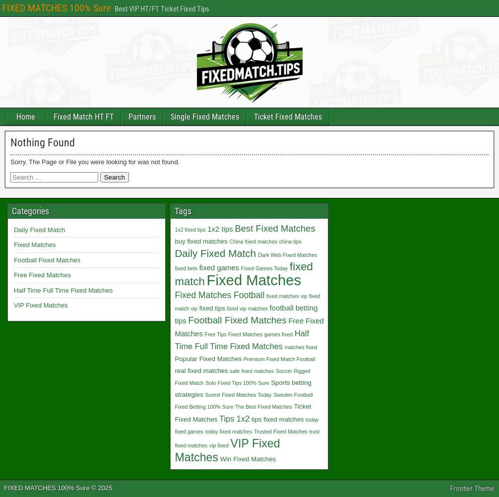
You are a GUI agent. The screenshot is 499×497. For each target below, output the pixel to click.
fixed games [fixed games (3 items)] (219, 267)
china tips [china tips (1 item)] (290, 242)
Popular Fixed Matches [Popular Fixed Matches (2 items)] (208, 359)
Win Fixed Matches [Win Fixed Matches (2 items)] (248, 459)
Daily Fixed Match (39, 230)
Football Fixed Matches (47, 260)
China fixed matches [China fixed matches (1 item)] (254, 242)
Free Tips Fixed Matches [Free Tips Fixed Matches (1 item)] (234, 334)
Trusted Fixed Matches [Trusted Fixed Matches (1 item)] (281, 432)
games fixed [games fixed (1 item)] (278, 334)
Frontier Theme (472, 488)
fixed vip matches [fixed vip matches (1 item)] (247, 308)
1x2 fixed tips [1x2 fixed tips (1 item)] (190, 230)
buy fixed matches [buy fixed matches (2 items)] (201, 241)
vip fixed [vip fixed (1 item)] (219, 445)
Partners (142, 117)
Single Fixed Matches (205, 117)
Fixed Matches (35, 244)
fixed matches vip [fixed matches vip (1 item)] (286, 296)
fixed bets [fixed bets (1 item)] (186, 268)
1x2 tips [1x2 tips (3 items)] (220, 229)
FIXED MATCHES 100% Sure (56, 8)
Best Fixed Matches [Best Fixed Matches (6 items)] (275, 228)
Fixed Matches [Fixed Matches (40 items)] (253, 280)
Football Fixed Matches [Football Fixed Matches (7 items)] (237, 320)
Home (25, 117)
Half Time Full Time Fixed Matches (63, 290)
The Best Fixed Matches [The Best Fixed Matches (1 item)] (263, 407)
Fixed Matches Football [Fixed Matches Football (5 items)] (219, 295)
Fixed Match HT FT (84, 117)
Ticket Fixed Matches (288, 117)
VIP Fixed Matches (41, 305)
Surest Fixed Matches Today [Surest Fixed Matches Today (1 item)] (238, 395)
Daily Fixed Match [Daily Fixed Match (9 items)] (215, 253)
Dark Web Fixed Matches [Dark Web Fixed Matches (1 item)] (287, 255)
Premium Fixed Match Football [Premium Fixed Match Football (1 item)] (279, 359)
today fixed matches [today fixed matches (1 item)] (228, 432)
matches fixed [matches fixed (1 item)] (301, 347)
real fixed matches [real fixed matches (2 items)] (201, 370)
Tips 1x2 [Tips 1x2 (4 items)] (234, 418)
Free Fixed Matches (42, 275)
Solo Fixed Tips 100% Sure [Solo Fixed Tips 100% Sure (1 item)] (237, 383)
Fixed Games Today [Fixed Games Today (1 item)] (264, 268)
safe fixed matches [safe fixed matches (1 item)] (252, 371)
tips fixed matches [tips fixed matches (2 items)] (277, 419)
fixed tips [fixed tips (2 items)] (212, 308)
